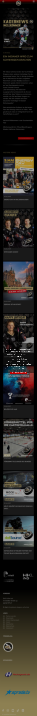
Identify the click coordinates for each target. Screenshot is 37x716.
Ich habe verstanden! (18, 372)
